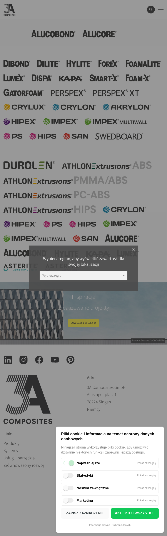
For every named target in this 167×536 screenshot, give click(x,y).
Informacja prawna (99, 525)
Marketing (85, 500)
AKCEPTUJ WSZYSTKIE (135, 513)
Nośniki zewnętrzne (93, 488)
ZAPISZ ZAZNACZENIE (85, 513)
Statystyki (85, 475)
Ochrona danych (121, 525)
